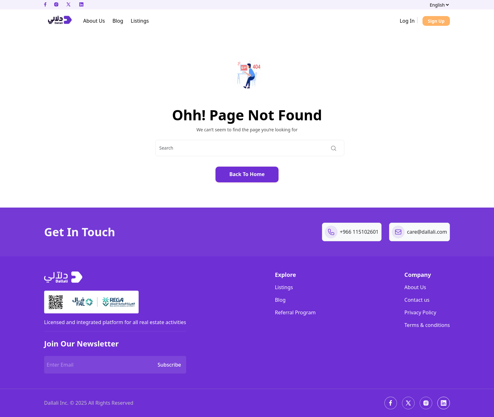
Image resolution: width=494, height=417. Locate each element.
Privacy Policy (420, 312)
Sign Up (436, 21)
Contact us (417, 299)
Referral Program (295, 312)
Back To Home (247, 174)
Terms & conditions (427, 325)
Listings (284, 287)
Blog (280, 299)
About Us (415, 287)
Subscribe (169, 364)
